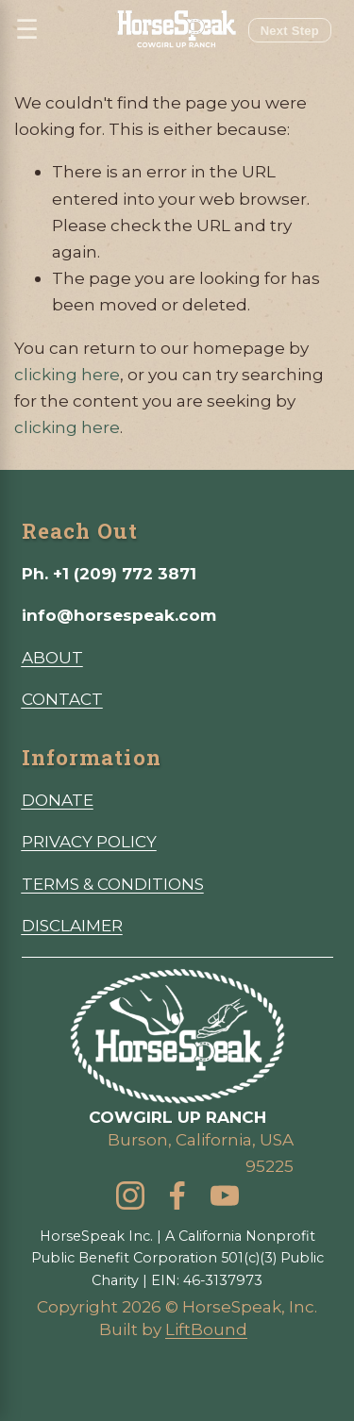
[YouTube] (225, 1195)
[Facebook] (177, 1195)
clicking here (67, 374)
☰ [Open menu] (27, 30)
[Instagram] (130, 1195)
